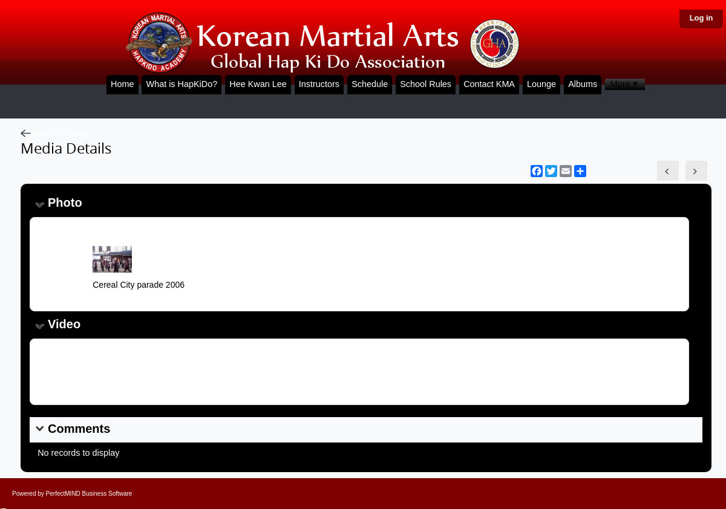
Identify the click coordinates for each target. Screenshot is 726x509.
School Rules (425, 84)
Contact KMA (489, 84)
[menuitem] (624, 84)
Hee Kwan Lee (257, 84)
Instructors (319, 84)
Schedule (370, 84)
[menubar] (624, 84)
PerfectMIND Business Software (89, 493)
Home (122, 84)
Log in (701, 17)
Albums (582, 84)
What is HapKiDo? (182, 84)
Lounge (541, 84)
